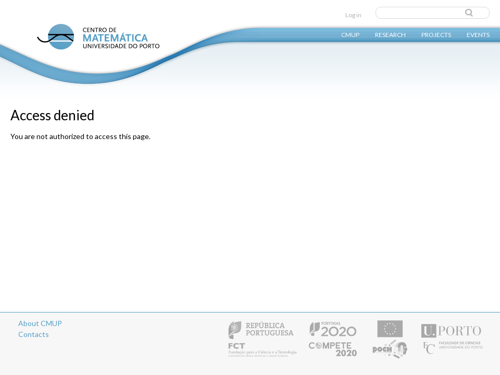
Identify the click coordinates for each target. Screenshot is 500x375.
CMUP (350, 34)
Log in (353, 15)
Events (478, 34)
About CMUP (40, 323)
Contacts (33, 334)
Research (390, 34)
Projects (436, 34)
